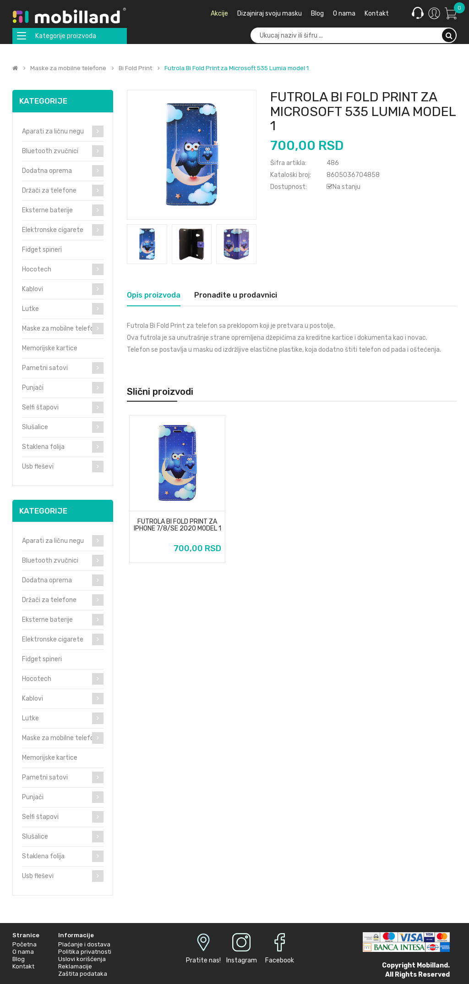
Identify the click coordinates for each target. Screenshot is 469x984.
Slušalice (35, 427)
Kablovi (32, 289)
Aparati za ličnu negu (53, 131)
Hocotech (36, 269)
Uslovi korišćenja (82, 959)
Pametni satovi (45, 368)
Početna (24, 944)
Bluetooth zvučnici (50, 151)
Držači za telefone (49, 190)
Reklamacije (75, 966)
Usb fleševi (38, 466)
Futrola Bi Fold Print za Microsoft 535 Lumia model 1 (236, 68)
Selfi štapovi (40, 407)
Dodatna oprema (47, 171)
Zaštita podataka (82, 973)
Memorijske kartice (49, 348)
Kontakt (23, 966)
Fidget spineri (42, 250)
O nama (23, 951)
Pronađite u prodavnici (235, 295)
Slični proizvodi (160, 391)
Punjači (33, 388)
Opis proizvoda (153, 295)
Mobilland (432, 965)
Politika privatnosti (84, 951)
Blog (18, 959)
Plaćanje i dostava (84, 944)
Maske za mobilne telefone (68, 68)
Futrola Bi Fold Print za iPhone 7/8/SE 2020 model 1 (177, 525)
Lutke (30, 309)
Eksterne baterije (47, 210)
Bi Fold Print (135, 68)
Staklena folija (43, 447)
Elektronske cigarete (52, 230)
